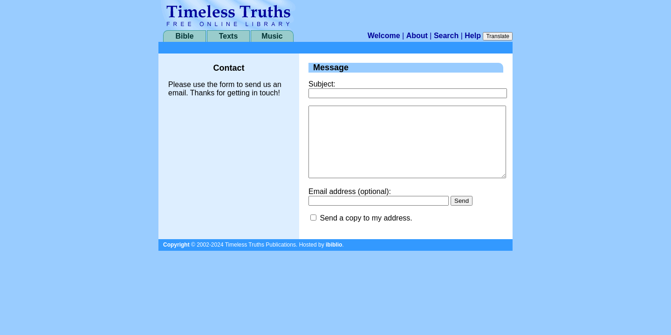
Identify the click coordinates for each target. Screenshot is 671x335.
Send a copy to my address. (366, 232)
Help (473, 36)
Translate (497, 36)
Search (446, 36)
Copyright (176, 258)
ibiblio (334, 258)
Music (271, 36)
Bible (184, 36)
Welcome (384, 36)
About (417, 36)
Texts (228, 36)
